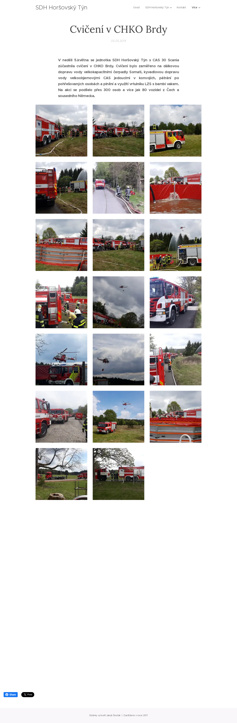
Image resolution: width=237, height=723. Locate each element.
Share (10, 694)
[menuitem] (135, 7)
